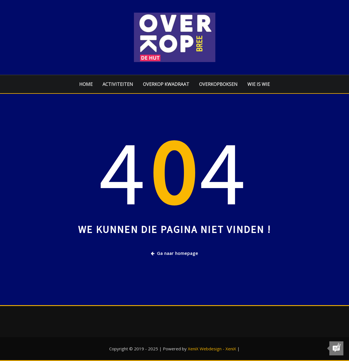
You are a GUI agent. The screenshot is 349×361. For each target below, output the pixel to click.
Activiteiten (117, 84)
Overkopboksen (218, 84)
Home (86, 84)
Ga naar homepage (174, 253)
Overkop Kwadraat (166, 84)
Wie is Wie (258, 84)
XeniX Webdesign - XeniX (212, 348)
